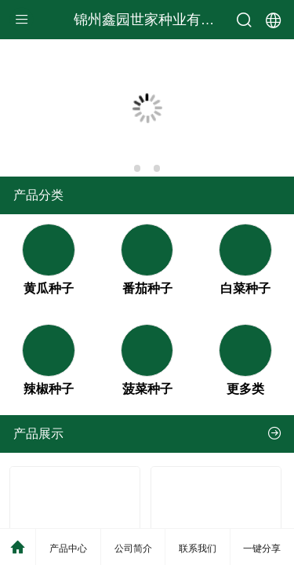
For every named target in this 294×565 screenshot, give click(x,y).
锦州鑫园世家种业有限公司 (158, 19)
